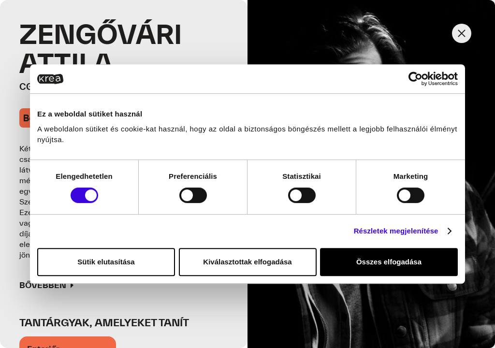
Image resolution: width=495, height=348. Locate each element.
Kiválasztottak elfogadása (247, 262)
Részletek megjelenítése (396, 231)
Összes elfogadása (389, 262)
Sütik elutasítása (105, 262)
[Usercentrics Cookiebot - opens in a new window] (415, 79)
